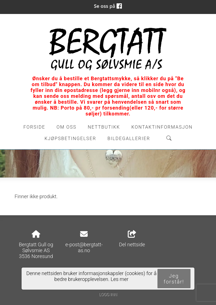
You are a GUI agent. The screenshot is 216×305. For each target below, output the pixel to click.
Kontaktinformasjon (162, 127)
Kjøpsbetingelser (70, 138)
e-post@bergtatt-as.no (84, 247)
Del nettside (132, 239)
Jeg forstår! (174, 279)
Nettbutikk (104, 127)
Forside (34, 127)
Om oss (66, 127)
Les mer (120, 279)
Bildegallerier (129, 138)
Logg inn (108, 294)
